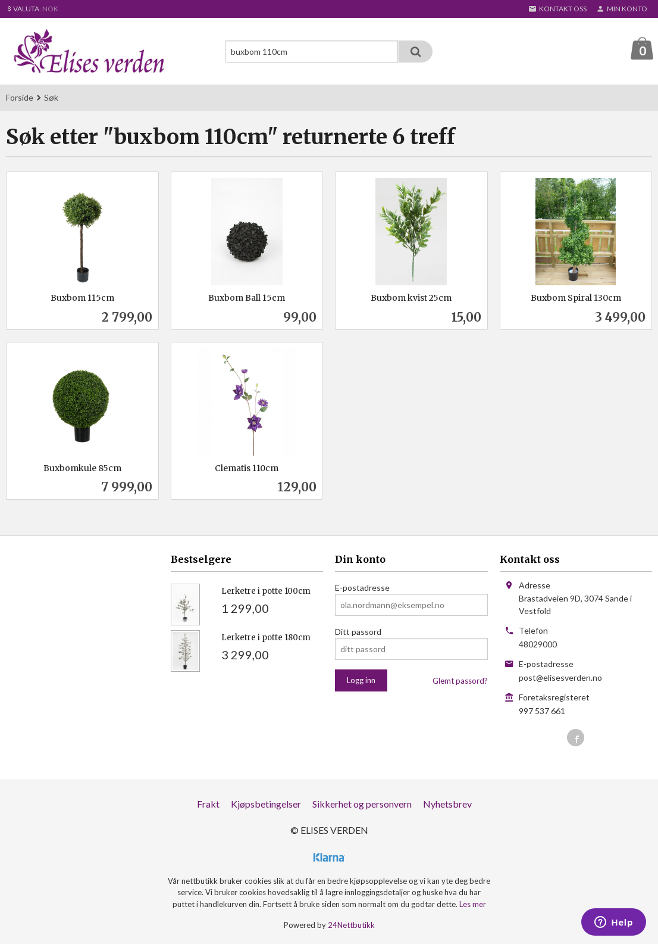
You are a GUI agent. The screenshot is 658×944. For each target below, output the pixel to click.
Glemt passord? (460, 681)
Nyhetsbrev (447, 804)
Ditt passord (358, 632)
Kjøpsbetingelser (266, 804)
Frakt (208, 804)
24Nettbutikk (351, 925)
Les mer (472, 904)
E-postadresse (362, 588)
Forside (19, 98)
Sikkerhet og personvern (362, 804)
